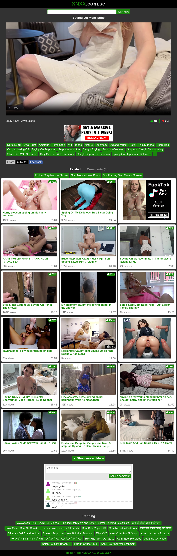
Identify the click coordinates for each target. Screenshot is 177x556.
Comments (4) (97, 169)
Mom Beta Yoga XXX (94, 528)
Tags (78, 552)
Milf (70, 145)
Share (10, 162)
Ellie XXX (101, 533)
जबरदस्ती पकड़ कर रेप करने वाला (27, 538)
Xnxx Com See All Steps (124, 533)
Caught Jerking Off (18, 149)
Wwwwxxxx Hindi (26, 523)
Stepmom (101, 145)
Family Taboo (146, 145)
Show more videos (88, 458)
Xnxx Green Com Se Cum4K (22, 528)
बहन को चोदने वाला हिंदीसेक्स (146, 523)
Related (75, 169)
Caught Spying (91, 149)
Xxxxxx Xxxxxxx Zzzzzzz (155, 533)
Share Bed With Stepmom (22, 154)
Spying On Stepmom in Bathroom (132, 154)
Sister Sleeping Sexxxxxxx (113, 523)
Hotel (132, 145)
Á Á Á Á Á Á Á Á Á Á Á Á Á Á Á (64, 538)
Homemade (58, 145)
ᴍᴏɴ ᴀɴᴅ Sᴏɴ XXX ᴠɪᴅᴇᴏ (99, 538)
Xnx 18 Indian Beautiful (80, 533)
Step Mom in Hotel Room (85, 175)
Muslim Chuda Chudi (86, 543)
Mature (89, 145)
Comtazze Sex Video (129, 538)
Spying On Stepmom (44, 149)
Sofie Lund (14, 145)
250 (165, 121)
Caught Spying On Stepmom (93, 154)
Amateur (44, 145)
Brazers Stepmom (53, 533)
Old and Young (118, 145)
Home (69, 552)
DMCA (87, 552)
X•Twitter (22, 162)
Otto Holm (30, 145)
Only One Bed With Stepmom (57, 154)
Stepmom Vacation (113, 149)
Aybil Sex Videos (49, 523)
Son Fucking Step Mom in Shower (122, 175)
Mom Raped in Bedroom (123, 528)
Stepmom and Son (69, 149)
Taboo (78, 145)
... (155, 154)
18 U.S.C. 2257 (102, 552)
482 (154, 121)
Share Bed (163, 145)
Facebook (36, 162)
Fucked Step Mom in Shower (51, 175)
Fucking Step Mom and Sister (78, 523)
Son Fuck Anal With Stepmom (118, 543)
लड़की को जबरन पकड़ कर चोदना (155, 528)
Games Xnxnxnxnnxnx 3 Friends (60, 528)
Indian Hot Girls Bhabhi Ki (56, 543)
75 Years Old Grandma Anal (24, 533)
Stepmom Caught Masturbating (145, 149)
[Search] (81, 11)
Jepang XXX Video (155, 538)
